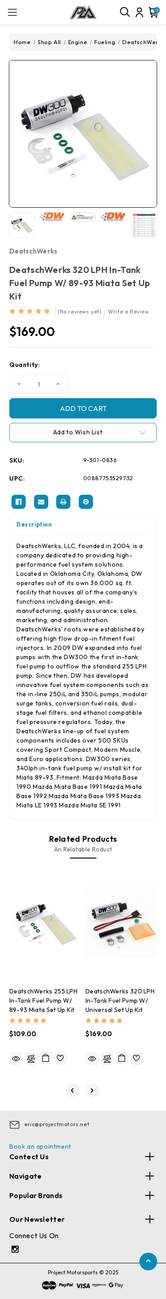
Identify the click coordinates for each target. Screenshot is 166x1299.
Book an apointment (40, 1146)
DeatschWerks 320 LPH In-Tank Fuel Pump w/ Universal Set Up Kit (119, 1000)
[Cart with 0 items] (153, 12)
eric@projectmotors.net (56, 1124)
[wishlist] (60, 1058)
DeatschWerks (33, 251)
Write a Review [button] (128, 311)
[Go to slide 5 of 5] (73, 1090)
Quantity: (24, 365)
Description (34, 524)
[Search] (125, 12)
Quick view (16, 1059)
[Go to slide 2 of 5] (93, 1090)
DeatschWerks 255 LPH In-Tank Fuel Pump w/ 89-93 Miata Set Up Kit (43, 1000)
